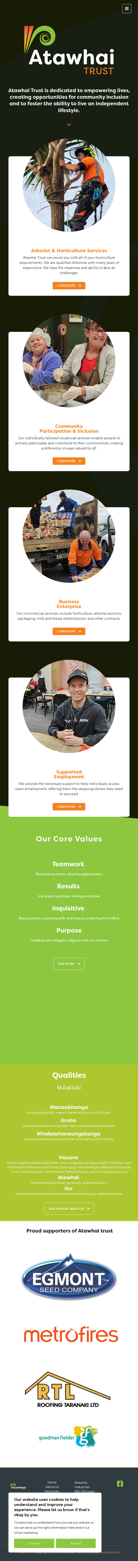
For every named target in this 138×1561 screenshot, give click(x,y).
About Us (52, 1487)
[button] (69, 285)
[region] (54, 1523)
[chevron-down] (69, 122)
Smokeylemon (109, 1552)
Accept (76, 1543)
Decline (34, 1543)
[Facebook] (120, 1483)
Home (52, 1482)
